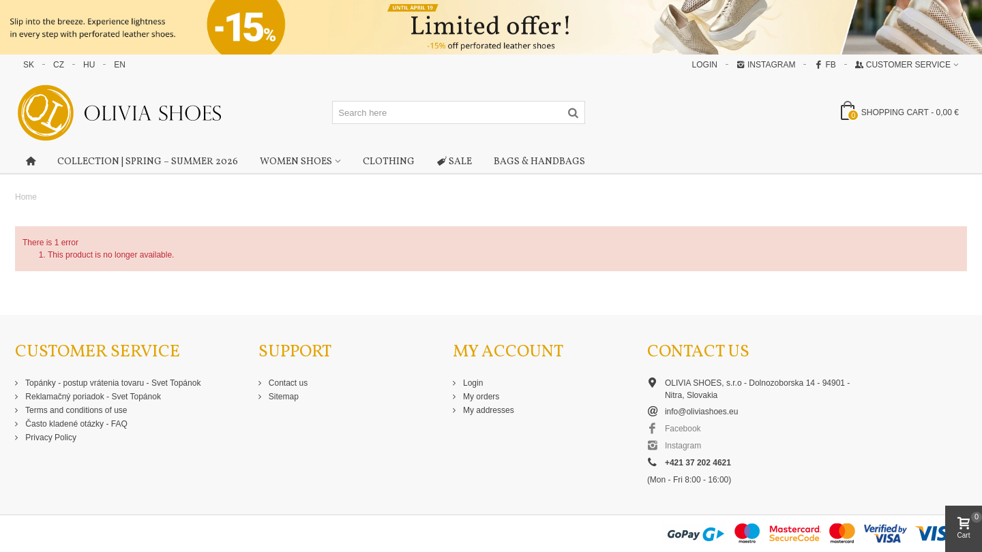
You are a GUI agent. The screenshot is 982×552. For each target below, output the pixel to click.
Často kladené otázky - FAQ (75, 424)
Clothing (389, 161)
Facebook (683, 428)
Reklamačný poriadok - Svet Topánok (92, 396)
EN (119, 65)
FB (824, 65)
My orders (480, 396)
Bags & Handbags (539, 161)
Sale (454, 162)
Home (26, 197)
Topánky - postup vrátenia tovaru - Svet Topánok (111, 383)
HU (89, 65)
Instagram (765, 65)
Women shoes (296, 161)
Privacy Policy (49, 437)
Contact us (287, 383)
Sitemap (283, 396)
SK (28, 65)
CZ (58, 65)
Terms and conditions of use (75, 410)
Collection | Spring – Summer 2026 (147, 161)
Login (472, 383)
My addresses (487, 410)
